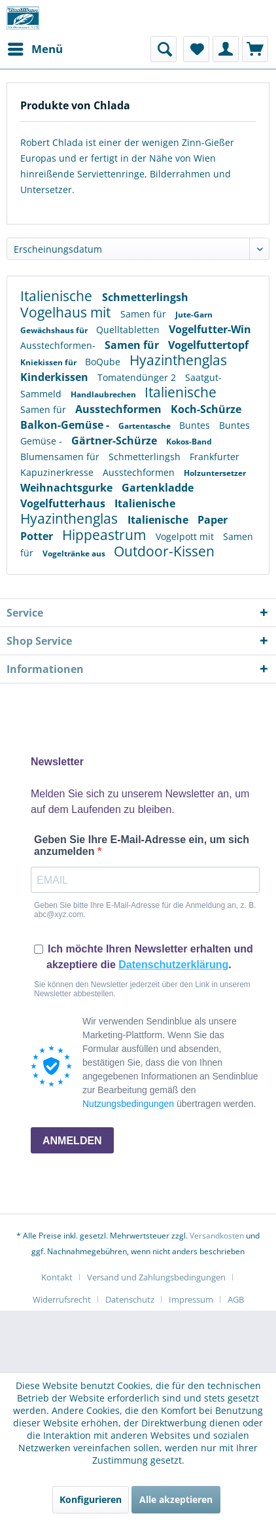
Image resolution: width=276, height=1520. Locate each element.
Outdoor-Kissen (164, 551)
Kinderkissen (55, 377)
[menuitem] (34, 49)
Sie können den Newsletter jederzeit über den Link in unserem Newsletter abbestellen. (142, 989)
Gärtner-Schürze (115, 440)
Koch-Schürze (206, 409)
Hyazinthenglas (178, 360)
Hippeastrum (105, 535)
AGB (236, 1299)
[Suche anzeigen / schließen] (163, 49)
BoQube (104, 361)
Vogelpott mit (186, 536)
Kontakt (57, 1277)
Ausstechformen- (59, 345)
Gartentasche (145, 425)
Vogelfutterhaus (64, 503)
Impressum (191, 1299)
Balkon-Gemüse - (66, 425)
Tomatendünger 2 (138, 377)
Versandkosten (217, 1235)
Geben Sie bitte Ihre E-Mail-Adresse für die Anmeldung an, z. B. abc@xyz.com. (145, 910)
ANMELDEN (72, 1140)
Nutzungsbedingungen (128, 1103)
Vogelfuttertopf (208, 345)
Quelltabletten (129, 329)
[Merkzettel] (196, 49)
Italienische (57, 296)
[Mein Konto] (226, 49)
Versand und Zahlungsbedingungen (156, 1277)
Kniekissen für (49, 362)
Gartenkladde (158, 487)
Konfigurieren (91, 1499)
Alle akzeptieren (176, 1499)
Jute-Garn (194, 314)
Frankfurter (214, 456)
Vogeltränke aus (75, 553)
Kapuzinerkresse (58, 472)
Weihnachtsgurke (67, 487)
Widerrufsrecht (62, 1299)
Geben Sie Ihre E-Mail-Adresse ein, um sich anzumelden (141, 845)
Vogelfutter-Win (210, 329)
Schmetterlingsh (145, 297)
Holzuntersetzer (215, 473)
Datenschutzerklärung (173, 964)
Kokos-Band (189, 441)
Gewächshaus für (55, 330)
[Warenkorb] (255, 49)
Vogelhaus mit (67, 312)
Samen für (144, 314)
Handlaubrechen (104, 394)
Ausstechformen (119, 409)
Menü (35, 47)
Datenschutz (129, 1299)
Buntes (196, 425)
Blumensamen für (61, 456)
